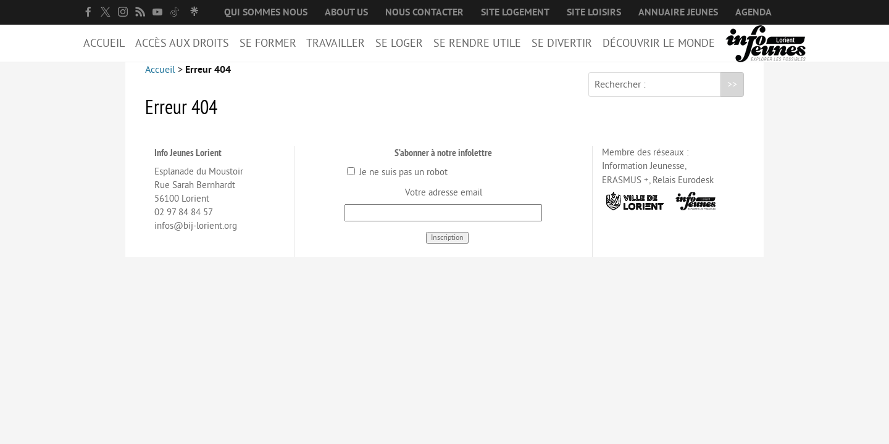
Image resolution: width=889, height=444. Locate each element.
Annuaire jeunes (678, 12)
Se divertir (562, 43)
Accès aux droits (182, 43)
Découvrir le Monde (659, 43)
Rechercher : (620, 94)
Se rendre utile (477, 43)
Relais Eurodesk (683, 190)
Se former (268, 43)
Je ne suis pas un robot (397, 182)
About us (346, 12)
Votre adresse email (443, 202)
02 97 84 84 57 (183, 222)
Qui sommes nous (265, 12)
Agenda (753, 12)
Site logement (515, 12)
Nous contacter (424, 12)
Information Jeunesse (643, 176)
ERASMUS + (625, 190)
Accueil (104, 43)
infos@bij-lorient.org (195, 236)
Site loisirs (594, 12)
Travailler (335, 43)
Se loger (399, 43)
